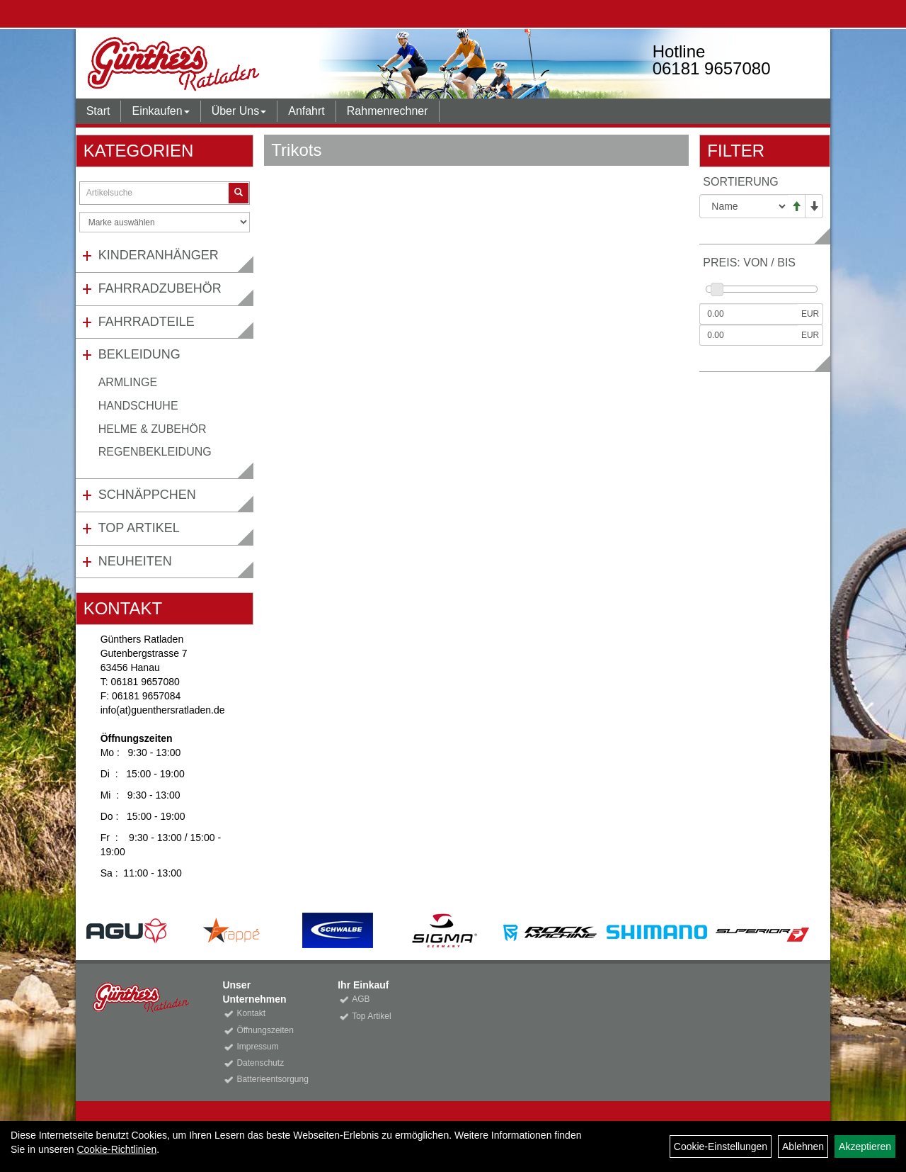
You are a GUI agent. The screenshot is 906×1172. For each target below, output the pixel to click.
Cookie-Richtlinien (116, 1149)
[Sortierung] (743, 206)
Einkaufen (160, 111)
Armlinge (128, 382)
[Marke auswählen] (165, 222)
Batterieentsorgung (271, 1079)
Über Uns (239, 111)
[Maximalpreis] (748, 335)
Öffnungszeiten (265, 1030)
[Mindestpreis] (748, 314)
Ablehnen (803, 1146)
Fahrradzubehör (160, 288)
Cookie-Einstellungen (720, 1146)
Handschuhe (138, 406)
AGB (360, 999)
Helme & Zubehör (152, 429)
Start (98, 111)
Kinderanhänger (158, 255)
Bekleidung (139, 354)
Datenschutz (260, 1063)
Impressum (257, 1047)
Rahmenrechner (387, 111)
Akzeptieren (865, 1146)
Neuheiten (135, 561)
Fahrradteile (146, 322)
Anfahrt (306, 111)
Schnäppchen (147, 495)
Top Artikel (139, 528)
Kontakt (250, 1013)
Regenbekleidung (155, 452)
